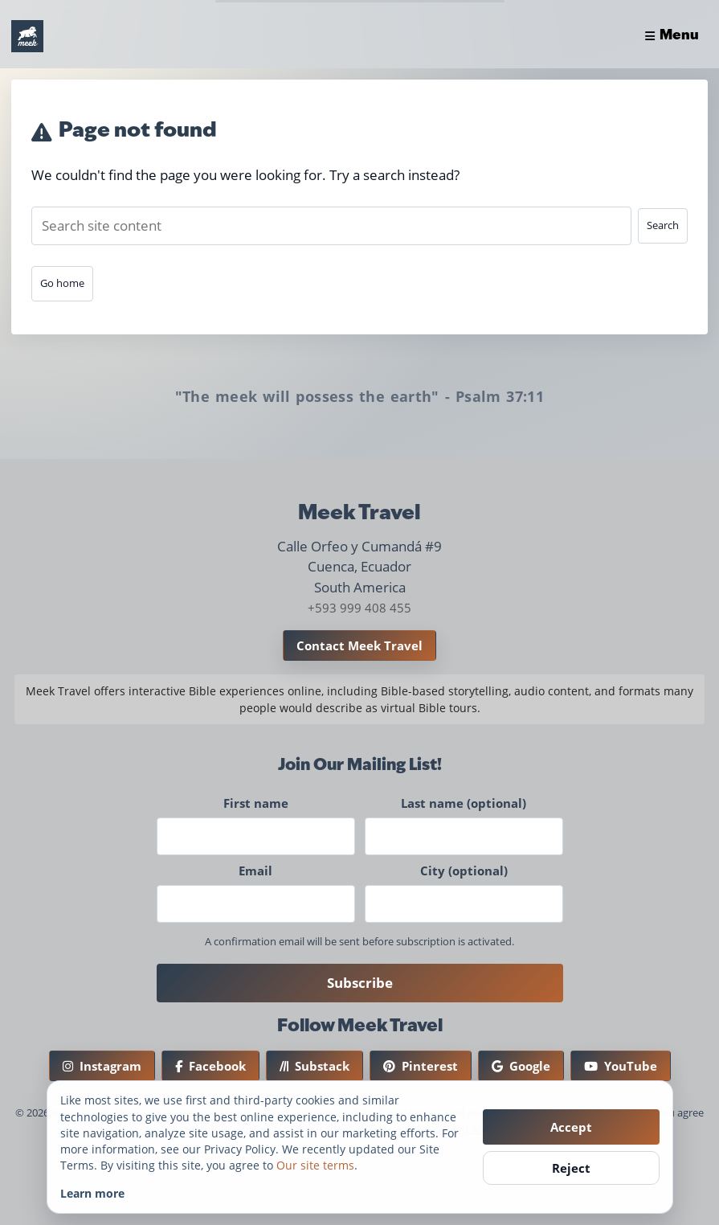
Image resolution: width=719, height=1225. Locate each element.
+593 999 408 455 (359, 608)
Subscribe (360, 982)
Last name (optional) (463, 803)
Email (255, 870)
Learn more (92, 1193)
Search (663, 225)
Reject (571, 1168)
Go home (62, 283)
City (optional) (464, 870)
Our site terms (315, 1165)
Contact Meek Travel (359, 645)
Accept (571, 1127)
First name (255, 803)
